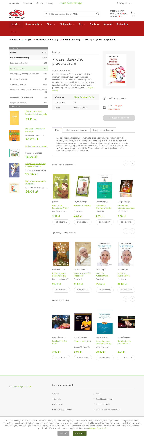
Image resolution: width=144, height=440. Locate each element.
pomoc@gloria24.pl (22, 386)
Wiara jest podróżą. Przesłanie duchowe (82, 276)
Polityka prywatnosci (63, 409)
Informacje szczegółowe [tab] (76, 130)
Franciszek (65, 71)
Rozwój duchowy (73, 40)
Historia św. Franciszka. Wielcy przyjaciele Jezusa (60, 209)
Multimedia (66, 25)
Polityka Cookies (103, 404)
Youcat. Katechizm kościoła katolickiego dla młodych (36, 115)
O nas (56, 393)
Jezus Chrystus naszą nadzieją (59, 274)
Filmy (50, 25)
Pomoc (99, 393)
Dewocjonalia (32, 25)
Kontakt (57, 399)
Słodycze (94, 25)
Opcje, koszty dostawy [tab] (103, 130)
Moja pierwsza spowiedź (36, 147)
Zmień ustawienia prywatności (108, 409)
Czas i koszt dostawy (105, 399)
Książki (14, 25)
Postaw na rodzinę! (82, 206)
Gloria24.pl (14, 40)
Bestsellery (122, 25)
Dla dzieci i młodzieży (48, 40)
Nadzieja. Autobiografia (102, 274)
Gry (81, 25)
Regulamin (58, 404)
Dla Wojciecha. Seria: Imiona (124, 342)
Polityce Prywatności (98, 428)
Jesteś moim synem (82, 341)
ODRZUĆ (63, 433)
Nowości (107, 25)
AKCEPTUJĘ (79, 433)
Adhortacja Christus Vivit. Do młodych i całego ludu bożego (103, 210)
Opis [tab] (57, 130)
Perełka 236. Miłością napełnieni (126, 207)
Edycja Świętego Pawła (84, 98)
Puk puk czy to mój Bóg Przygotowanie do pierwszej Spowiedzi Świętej (35, 169)
